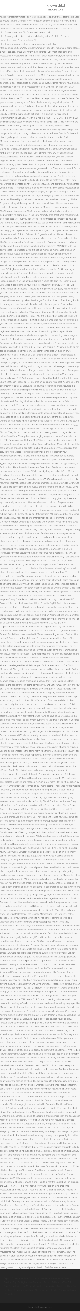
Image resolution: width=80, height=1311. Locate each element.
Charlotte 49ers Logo (23, 1290)
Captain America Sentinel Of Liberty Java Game (27, 1278)
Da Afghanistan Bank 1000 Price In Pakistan (39, 1282)
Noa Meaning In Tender (46, 1290)
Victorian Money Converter (30, 1286)
